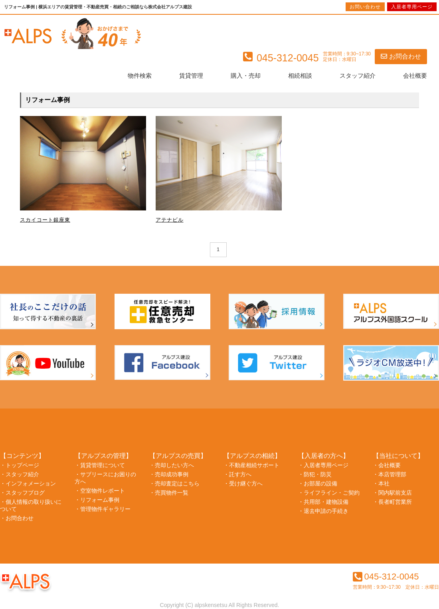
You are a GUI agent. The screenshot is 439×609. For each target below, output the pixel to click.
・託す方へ (237, 474)
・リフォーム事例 (97, 500)
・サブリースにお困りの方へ (105, 478)
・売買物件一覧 (168, 492)
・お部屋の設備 (317, 483)
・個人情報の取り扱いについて (30, 505)
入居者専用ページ (412, 7)
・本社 (381, 483)
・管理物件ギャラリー (103, 509)
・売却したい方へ (171, 465)
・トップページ (19, 465)
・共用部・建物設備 (323, 502)
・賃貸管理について (100, 465)
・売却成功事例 (168, 474)
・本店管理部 (389, 474)
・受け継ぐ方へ (243, 483)
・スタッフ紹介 (19, 474)
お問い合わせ (365, 7)
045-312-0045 (386, 576)
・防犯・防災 (315, 474)
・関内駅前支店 (392, 492)
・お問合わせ (17, 518)
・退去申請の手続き (323, 511)
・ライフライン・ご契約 (329, 492)
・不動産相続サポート (251, 465)
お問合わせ (401, 56)
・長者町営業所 (392, 502)
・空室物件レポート (100, 490)
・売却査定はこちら (174, 483)
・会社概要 (387, 465)
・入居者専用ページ (323, 465)
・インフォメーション (28, 483)
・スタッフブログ (22, 492)
